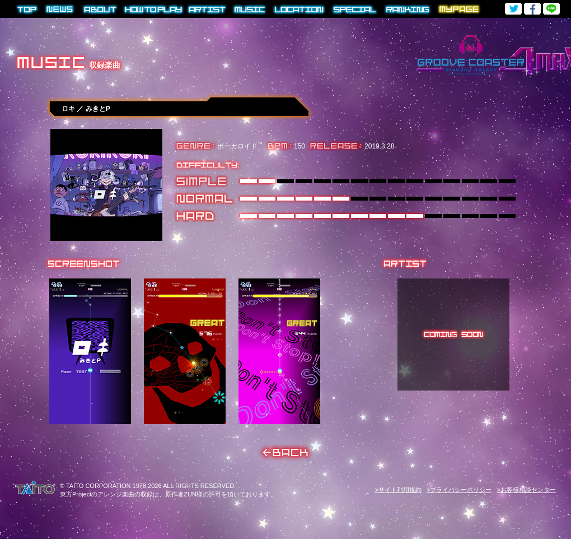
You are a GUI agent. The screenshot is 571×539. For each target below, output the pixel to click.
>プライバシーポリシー (459, 489)
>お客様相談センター (526, 489)
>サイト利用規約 (398, 489)
